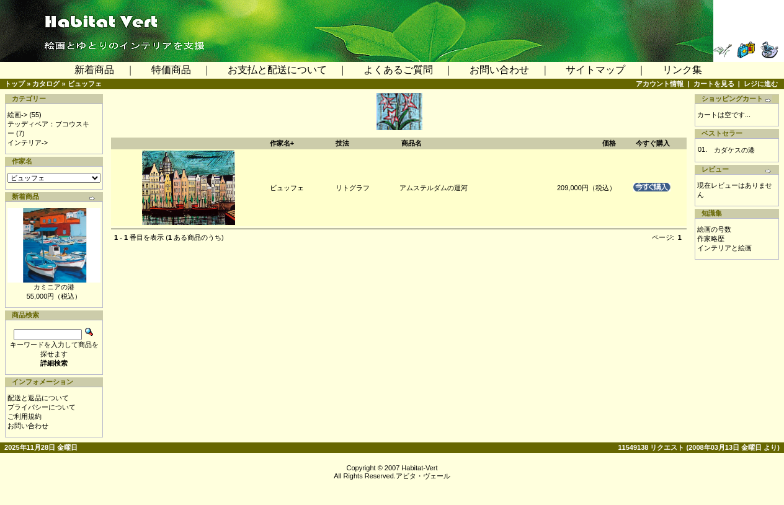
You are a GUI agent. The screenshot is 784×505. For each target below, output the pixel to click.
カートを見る (713, 83)
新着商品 (94, 69)
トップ (14, 83)
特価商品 (171, 69)
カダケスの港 (734, 150)
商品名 (411, 143)
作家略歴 (710, 238)
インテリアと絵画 (724, 248)
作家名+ (282, 143)
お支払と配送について (277, 69)
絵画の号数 (714, 229)
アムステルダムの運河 (433, 187)
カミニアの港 (53, 287)
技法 (342, 143)
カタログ (46, 83)
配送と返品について (38, 398)
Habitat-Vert (419, 468)
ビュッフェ (85, 83)
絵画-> (17, 114)
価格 (609, 143)
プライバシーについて (41, 407)
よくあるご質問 (398, 69)
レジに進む (761, 83)
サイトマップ (595, 69)
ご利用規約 (24, 416)
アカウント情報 (660, 83)
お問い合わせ (499, 69)
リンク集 (682, 69)
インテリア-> (27, 142)
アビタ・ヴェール (423, 476)
